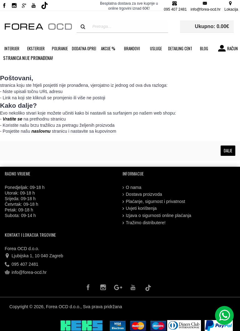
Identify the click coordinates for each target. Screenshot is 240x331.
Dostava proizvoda (142, 194)
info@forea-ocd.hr (26, 272)
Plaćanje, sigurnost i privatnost (153, 201)
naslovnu (40, 131)
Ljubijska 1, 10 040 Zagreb (34, 256)
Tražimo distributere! (144, 222)
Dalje (228, 150)
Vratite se (12, 118)
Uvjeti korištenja (139, 208)
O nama (132, 187)
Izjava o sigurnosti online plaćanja (156, 215)
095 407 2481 (21, 264)
